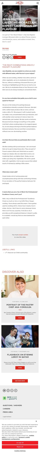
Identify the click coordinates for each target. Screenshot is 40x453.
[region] (20, 436)
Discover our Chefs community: (16, 252)
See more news (20, 381)
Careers (6, 409)
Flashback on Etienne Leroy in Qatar (20, 356)
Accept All (19, 442)
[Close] (36, 421)
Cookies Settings (20, 451)
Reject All (20, 447)
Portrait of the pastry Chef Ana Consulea (20, 306)
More (20, 318)
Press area (8, 412)
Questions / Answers (12, 405)
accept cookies (23, 234)
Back (19, 57)
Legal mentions (7, 416)
